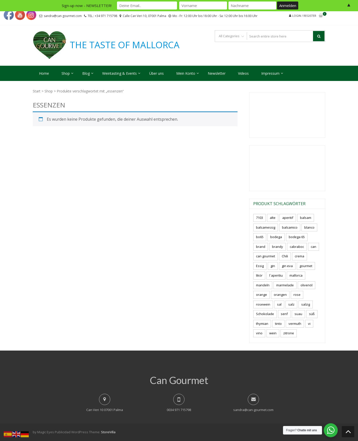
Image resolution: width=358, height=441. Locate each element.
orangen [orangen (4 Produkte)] (280, 294)
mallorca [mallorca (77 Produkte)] (296, 275)
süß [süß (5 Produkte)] (312, 314)
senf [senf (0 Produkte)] (284, 314)
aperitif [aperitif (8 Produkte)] (287, 217)
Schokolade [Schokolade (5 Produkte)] (265, 314)
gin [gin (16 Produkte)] (272, 266)
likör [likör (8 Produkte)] (259, 275)
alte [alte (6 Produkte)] (273, 217)
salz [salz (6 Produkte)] (291, 304)
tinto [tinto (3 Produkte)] (278, 323)
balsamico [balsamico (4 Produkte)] (290, 227)
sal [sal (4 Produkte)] (279, 304)
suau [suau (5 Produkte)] (298, 314)
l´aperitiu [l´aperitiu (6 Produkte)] (276, 275)
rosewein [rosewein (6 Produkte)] (263, 304)
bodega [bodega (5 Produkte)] (276, 237)
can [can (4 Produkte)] (313, 246)
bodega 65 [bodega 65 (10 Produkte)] (297, 237)
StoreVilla (108, 432)
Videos (243, 73)
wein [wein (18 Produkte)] (272, 333)
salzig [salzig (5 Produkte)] (305, 304)
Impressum (270, 73)
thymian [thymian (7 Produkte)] (262, 323)
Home (44, 73)
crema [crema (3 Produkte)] (299, 256)
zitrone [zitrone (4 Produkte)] (288, 333)
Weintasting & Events (119, 73)
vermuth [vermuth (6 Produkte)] (294, 323)
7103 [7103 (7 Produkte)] (259, 217)
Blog (86, 73)
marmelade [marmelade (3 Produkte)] (285, 285)
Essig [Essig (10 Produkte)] (260, 266)
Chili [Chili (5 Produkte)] (285, 256)
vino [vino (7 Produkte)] (259, 333)
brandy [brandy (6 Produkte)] (277, 246)
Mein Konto (185, 73)
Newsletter (217, 73)
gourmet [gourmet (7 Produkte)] (306, 266)
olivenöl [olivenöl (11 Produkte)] (306, 285)
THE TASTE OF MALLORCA (125, 45)
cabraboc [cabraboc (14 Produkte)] (297, 246)
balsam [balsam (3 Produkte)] (305, 217)
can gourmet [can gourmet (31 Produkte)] (265, 256)
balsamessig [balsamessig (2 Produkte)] (265, 227)
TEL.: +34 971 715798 (102, 16)
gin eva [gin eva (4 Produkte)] (287, 266)
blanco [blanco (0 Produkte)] (309, 227)
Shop (66, 73)
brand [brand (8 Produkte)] (260, 246)
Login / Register (304, 15)
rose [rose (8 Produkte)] (297, 294)
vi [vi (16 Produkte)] (309, 323)
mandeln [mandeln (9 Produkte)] (263, 285)
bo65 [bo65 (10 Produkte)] (260, 237)
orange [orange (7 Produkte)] (261, 294)
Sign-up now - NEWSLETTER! (87, 5)
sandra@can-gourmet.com (63, 16)
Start (36, 91)
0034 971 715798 (179, 410)
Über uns (156, 73)
